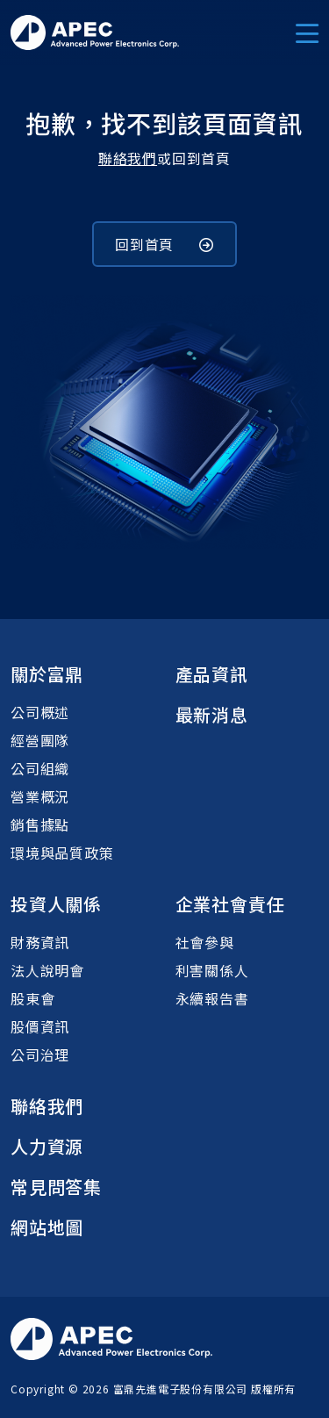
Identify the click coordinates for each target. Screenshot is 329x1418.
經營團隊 (40, 740)
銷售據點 (40, 824)
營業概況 (40, 796)
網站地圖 (47, 1227)
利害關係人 (212, 970)
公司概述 (40, 712)
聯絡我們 (127, 158)
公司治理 (40, 1054)
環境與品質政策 (62, 852)
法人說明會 (47, 970)
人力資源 (47, 1146)
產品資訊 (211, 674)
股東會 (32, 998)
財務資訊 (40, 942)
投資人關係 (56, 904)
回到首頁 (164, 244)
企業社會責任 (230, 904)
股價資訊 (40, 1026)
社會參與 (204, 942)
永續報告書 (212, 998)
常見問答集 (56, 1186)
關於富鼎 (47, 674)
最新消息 (211, 714)
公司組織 (40, 768)
